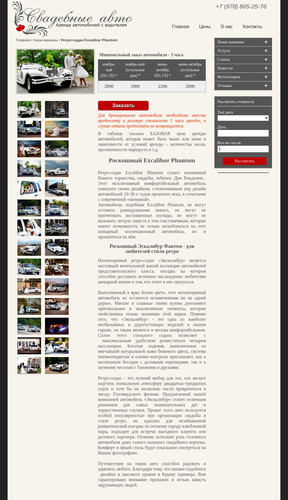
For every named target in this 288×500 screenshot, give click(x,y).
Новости (225, 68)
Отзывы (224, 85)
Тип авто (225, 112)
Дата (221, 127)
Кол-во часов (229, 142)
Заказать (123, 105)
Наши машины (45, 40)
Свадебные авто (76, 19)
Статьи (223, 59)
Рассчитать (244, 161)
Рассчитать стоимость (235, 102)
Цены (205, 26)
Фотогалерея (228, 77)
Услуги (223, 50)
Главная (180, 26)
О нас (227, 26)
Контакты (252, 26)
